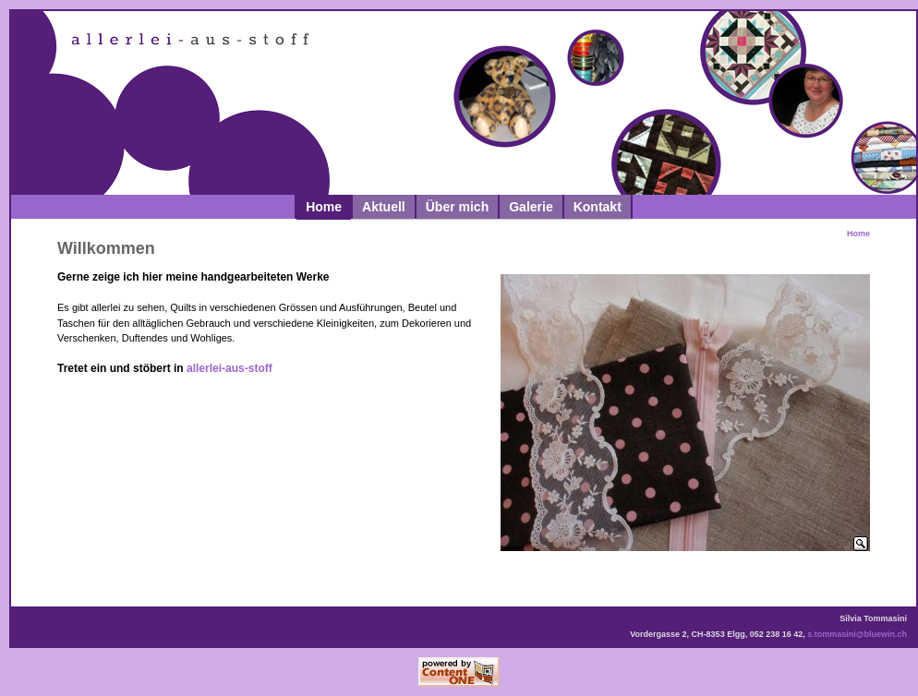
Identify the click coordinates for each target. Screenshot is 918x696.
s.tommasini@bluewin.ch (857, 634)
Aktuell (383, 206)
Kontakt (598, 206)
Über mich (457, 206)
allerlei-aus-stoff (229, 368)
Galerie (530, 206)
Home (324, 206)
